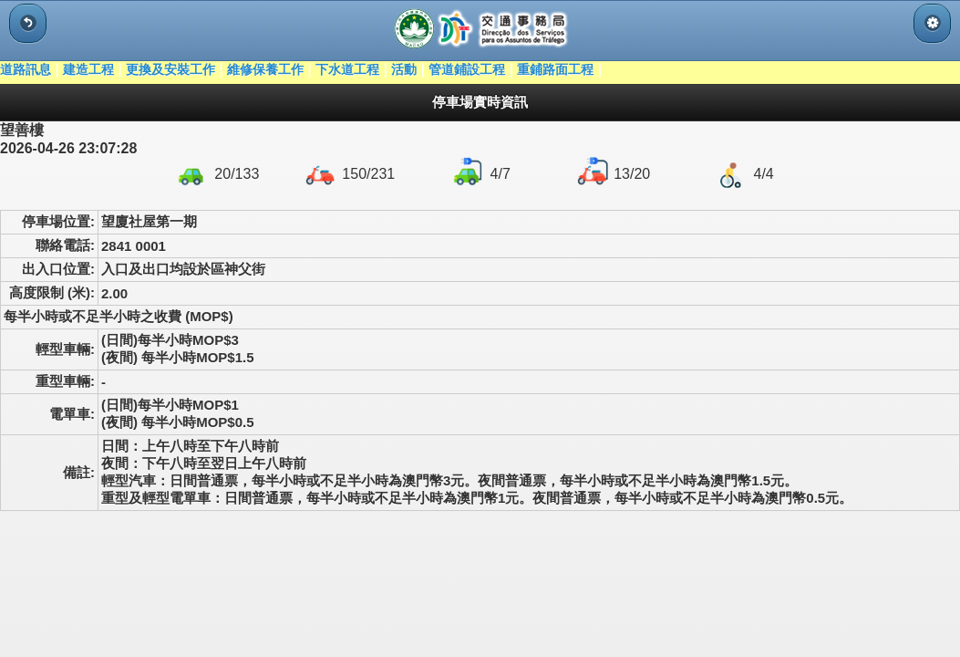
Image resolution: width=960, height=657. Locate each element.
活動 (404, 69)
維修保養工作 (265, 69)
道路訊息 (25, 69)
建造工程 (88, 69)
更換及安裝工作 (170, 69)
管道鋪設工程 (466, 69)
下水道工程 (347, 69)
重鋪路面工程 (555, 69)
